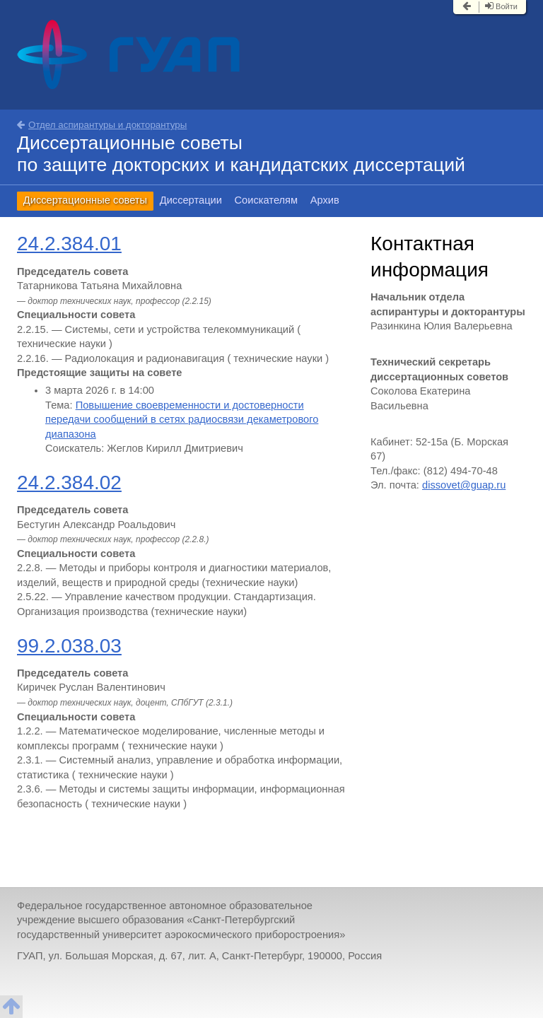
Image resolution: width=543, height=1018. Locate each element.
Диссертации (191, 200)
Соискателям (266, 200)
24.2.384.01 (69, 244)
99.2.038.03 (69, 646)
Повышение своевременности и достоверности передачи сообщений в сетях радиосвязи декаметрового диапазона (181, 419)
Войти (501, 6)
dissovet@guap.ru (464, 485)
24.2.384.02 (69, 482)
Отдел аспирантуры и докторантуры (102, 124)
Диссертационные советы (85, 200)
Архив (324, 200)
